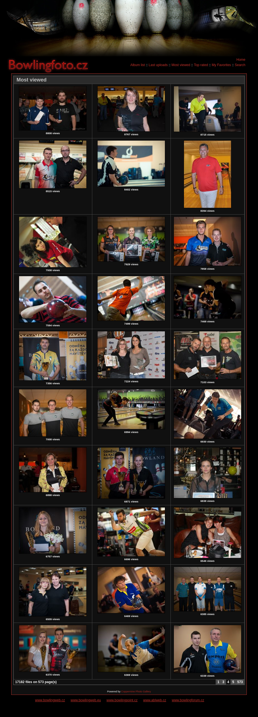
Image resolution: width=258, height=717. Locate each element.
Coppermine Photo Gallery (136, 691)
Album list (137, 65)
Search (240, 65)
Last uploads (158, 65)
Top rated (201, 65)
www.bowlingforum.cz (188, 700)
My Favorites (221, 65)
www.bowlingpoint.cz (122, 700)
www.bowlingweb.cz (50, 700)
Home (240, 60)
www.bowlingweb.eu (86, 700)
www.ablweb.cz (154, 700)
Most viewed (180, 65)
